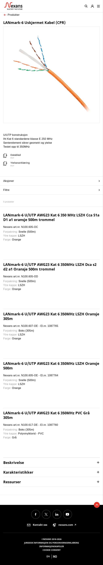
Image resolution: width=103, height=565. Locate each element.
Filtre (51, 190)
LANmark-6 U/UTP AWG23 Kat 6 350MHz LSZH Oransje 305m (51, 316)
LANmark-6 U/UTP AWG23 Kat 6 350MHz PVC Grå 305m (46, 415)
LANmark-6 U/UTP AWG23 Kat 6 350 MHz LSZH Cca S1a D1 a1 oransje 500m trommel (51, 217)
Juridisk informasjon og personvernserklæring (51, 542)
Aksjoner (51, 181)
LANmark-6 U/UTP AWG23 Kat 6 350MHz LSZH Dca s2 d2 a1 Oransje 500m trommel (49, 266)
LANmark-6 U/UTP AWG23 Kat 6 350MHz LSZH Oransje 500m (51, 365)
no (55, 556)
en (48, 556)
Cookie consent (52, 550)
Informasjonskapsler (51, 546)
